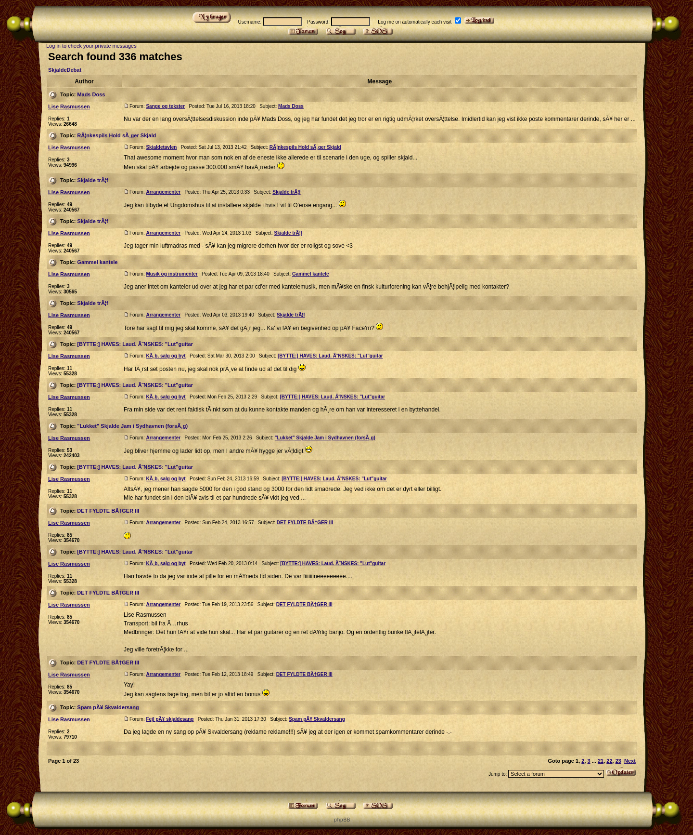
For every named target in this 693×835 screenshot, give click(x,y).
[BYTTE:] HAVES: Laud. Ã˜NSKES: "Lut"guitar (135, 344)
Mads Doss (91, 94)
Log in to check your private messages (91, 46)
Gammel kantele (97, 262)
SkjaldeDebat (64, 70)
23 (618, 761)
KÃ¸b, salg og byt (165, 355)
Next (630, 761)
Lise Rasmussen (69, 106)
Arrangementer (163, 192)
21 (600, 761)
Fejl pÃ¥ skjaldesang (169, 719)
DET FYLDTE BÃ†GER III (108, 511)
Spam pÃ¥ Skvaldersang (108, 707)
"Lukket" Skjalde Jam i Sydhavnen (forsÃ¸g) (132, 426)
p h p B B (341, 819)
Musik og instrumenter (171, 274)
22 (609, 761)
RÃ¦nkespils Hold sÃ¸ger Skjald (116, 135)
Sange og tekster (165, 106)
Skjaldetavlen (161, 147)
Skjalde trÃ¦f (92, 180)
